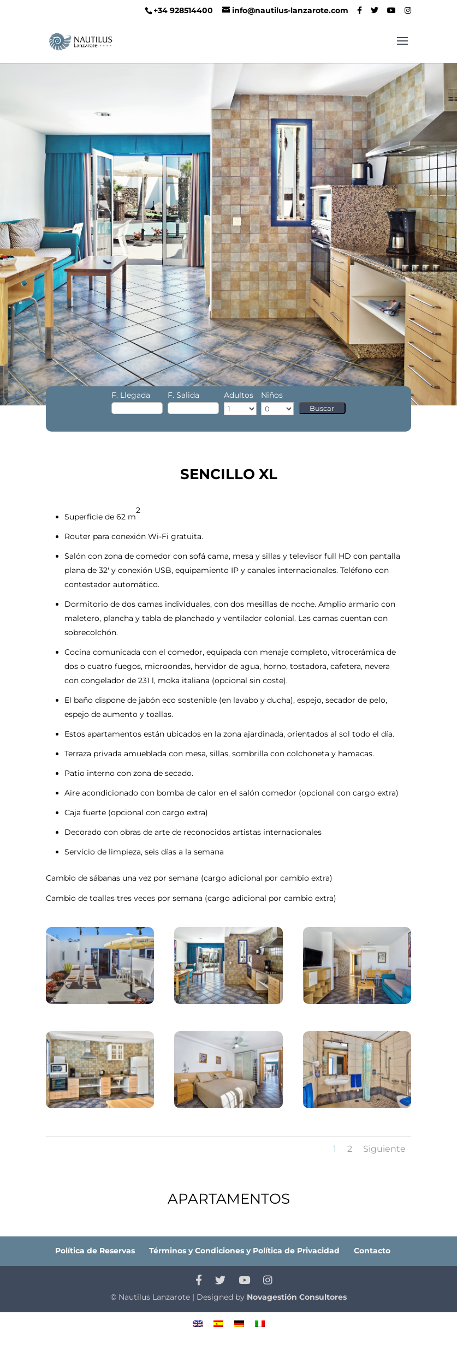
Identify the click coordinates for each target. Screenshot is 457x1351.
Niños (272, 395)
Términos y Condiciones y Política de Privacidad (244, 1251)
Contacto (372, 1251)
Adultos (238, 395)
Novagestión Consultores (297, 1297)
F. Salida (183, 395)
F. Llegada (130, 395)
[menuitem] (197, 1323)
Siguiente (384, 1149)
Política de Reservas (95, 1251)
